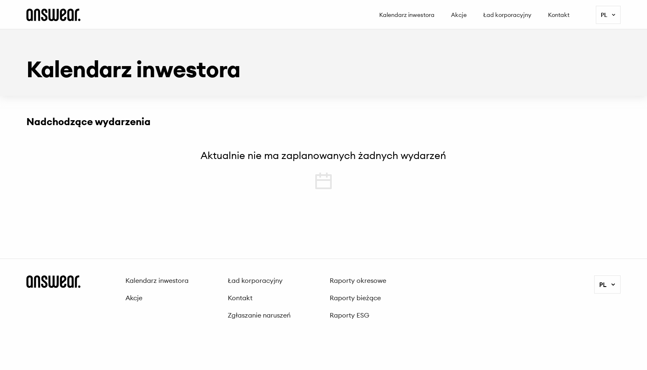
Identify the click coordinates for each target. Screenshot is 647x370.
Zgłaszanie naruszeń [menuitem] (259, 315)
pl (608, 15)
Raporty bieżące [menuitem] (355, 298)
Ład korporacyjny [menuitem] (507, 15)
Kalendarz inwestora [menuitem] (406, 15)
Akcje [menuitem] (459, 15)
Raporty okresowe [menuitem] (358, 280)
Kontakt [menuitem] (558, 15)
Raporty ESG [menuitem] (349, 315)
